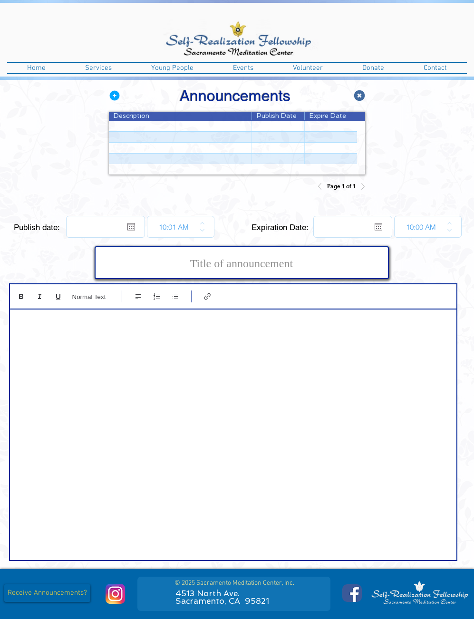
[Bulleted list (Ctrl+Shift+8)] (175, 296)
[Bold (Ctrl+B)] (21, 296)
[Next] (360, 186)
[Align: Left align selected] (138, 296)
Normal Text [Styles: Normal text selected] (89, 296)
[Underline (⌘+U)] (58, 296)
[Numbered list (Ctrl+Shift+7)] (157, 296)
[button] (99, 68)
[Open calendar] (131, 227)
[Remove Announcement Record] (359, 95)
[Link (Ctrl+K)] (207, 296)
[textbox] (233, 432)
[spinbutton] (173, 226)
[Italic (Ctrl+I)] (40, 296)
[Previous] (322, 186)
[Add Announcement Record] (114, 95)
